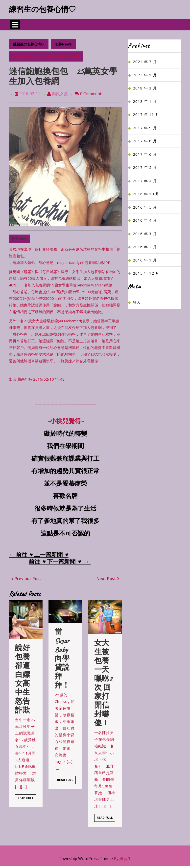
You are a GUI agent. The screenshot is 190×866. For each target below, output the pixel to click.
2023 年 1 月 (145, 74)
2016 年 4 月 (145, 220)
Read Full (27, 799)
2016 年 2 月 (145, 246)
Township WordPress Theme (86, 858)
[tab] (15, 24)
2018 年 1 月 (145, 101)
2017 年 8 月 (145, 140)
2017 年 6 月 (145, 154)
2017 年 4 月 (145, 180)
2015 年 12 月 (146, 273)
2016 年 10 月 (146, 193)
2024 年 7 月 (145, 61)
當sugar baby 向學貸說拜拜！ (62, 658)
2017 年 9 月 (145, 127)
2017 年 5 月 (145, 167)
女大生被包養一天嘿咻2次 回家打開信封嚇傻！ (103, 683)
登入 (137, 302)
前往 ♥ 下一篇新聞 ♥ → (60, 561)
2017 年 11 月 (146, 114)
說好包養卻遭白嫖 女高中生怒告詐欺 (26, 679)
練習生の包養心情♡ (42, 9)
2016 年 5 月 (145, 207)
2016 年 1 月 (145, 260)
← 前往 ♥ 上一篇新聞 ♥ (39, 554)
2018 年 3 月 (145, 88)
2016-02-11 (29, 93)
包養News (63, 44)
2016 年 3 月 (145, 233)
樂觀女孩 (60, 93)
